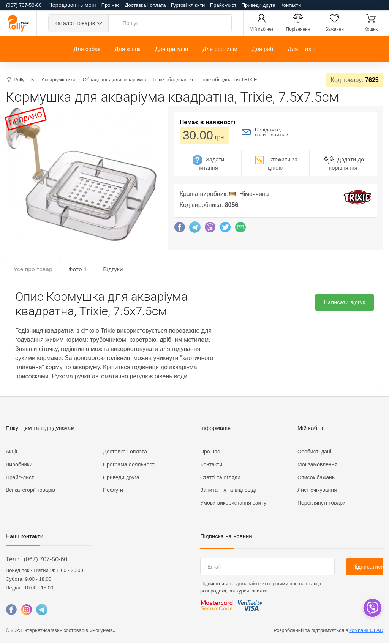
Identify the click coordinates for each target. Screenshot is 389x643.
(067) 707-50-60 (45, 559)
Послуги (113, 490)
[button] (80, 175)
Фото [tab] (77, 269)
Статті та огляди (220, 477)
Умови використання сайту (233, 503)
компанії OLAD (366, 630)
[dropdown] (372, 608)
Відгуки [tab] (113, 269)
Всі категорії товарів (30, 490)
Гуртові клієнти (188, 5)
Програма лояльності (129, 464)
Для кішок (128, 49)
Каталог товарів (74, 23)
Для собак (86, 49)
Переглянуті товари (321, 503)
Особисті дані (314, 452)
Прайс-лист (223, 5)
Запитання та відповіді (228, 490)
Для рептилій (219, 49)
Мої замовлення (317, 464)
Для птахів (301, 49)
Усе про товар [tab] (33, 269)
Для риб (263, 49)
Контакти (290, 5)
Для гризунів (171, 49)
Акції (11, 452)
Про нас (110, 5)
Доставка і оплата (145, 5)
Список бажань (316, 477)
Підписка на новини (226, 536)
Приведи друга (258, 5)
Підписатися (367, 567)
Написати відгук (344, 302)
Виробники (19, 464)
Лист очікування (317, 490)
